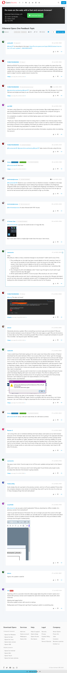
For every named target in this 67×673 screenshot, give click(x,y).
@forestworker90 (12, 145)
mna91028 (10, 502)
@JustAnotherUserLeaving (26, 84)
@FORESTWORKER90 (25, 142)
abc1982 (9, 103)
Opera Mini (7, 650)
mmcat (9, 325)
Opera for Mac (8, 634)
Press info (56, 631)
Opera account (24, 631)
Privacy (44, 631)
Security (44, 629)
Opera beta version (10, 639)
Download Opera (36, 13)
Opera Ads (23, 636)
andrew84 (10, 40)
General (7, 29)
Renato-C (10, 428)
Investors (55, 636)
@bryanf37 (17, 40)
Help (32, 625)
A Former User (11, 219)
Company (56, 625)
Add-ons (22, 629)
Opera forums (35, 634)
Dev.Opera (34, 636)
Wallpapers (23, 634)
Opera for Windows (10, 632)
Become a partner (58, 639)
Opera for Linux (9, 637)
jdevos (9, 570)
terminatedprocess (12, 176)
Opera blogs (34, 631)
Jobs (54, 634)
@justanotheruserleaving (14, 87)
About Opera (57, 629)
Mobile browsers (8, 645)
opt (8, 588)
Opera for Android (9, 648)
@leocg (22, 291)
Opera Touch (8, 653)
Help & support (35, 629)
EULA (43, 636)
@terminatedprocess (24, 201)
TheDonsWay (11, 481)
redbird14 (10, 348)
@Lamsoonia (11, 505)
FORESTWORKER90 (13, 59)
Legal (44, 625)
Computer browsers (9, 629)
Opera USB (7, 641)
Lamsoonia (10, 250)
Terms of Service (46, 639)
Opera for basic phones (11, 655)
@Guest (22, 59)
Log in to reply (60, 29)
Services (23, 625)
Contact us (56, 641)
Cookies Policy (46, 634)
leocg (8, 159)
